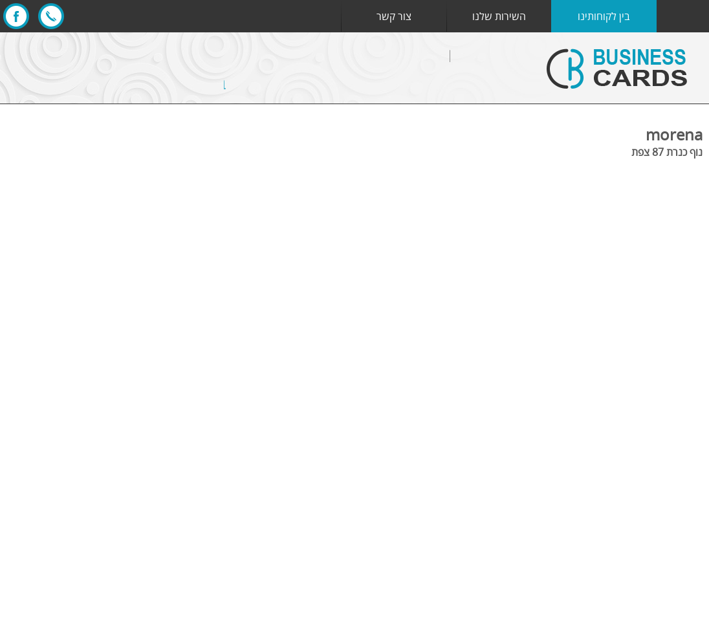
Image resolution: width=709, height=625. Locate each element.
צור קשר (393, 16)
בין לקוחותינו (604, 16)
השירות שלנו (499, 16)
